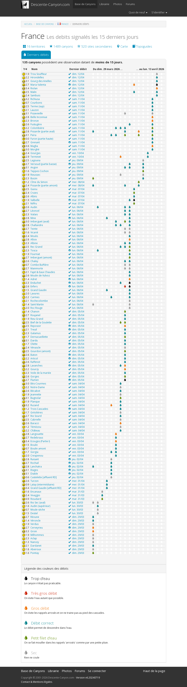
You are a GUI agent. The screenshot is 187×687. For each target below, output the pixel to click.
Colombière (37, 128)
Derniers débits (36, 55)
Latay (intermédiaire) (42, 484)
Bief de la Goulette (41, 322)
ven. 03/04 (76, 434)
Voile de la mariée (40, 373)
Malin (33, 92)
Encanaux (35, 491)
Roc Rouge (36, 308)
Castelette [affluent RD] (43, 477)
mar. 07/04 (76, 189)
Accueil (28, 24)
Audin (33, 207)
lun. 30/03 (75, 502)
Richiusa (35, 99)
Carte (122, 46)
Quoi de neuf (138, 12)
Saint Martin (37, 304)
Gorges (34, 376)
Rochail (34, 463)
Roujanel (35, 315)
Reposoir (35, 326)
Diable (34, 473)
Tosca (33, 250)
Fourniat (35, 254)
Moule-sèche (37, 509)
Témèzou (35, 427)
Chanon (34, 311)
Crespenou (36, 455)
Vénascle (35, 347)
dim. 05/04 (76, 311)
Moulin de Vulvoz (40, 275)
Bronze (34, 120)
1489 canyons (61, 46)
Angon (34, 167)
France (65, 24)
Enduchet (35, 283)
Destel (34, 513)
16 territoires (34, 46)
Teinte (34, 228)
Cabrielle (35, 419)
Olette (34, 344)
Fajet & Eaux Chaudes (42, 272)
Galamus (35, 333)
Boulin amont (38, 448)
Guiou (33, 189)
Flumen (34, 380)
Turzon (34, 481)
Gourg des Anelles (40, 81)
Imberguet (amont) (41, 257)
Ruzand (34, 405)
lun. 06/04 (75, 207)
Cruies (34, 192)
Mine (33, 218)
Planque (35, 401)
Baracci (34, 423)
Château (35, 430)
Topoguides (142, 46)
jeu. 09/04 (75, 160)
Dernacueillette (39, 337)
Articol (34, 358)
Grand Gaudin (38, 290)
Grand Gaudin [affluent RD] (45, 488)
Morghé (34, 149)
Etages (34, 470)
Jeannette (35, 394)
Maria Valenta (38, 84)
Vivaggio (35, 495)
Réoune (34, 517)
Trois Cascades (39, 409)
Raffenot (35, 362)
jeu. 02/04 (75, 459)
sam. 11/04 (76, 99)
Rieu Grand (36, 319)
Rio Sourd (36, 416)
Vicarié (34, 232)
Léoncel (34, 210)
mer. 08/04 (76, 182)
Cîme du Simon (39, 182)
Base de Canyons (85, 4)
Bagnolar (35, 398)
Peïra (33, 135)
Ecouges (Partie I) (40, 441)
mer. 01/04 (76, 481)
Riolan (34, 88)
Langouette (36, 434)
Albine (34, 243)
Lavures (34, 293)
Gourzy (34, 369)
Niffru (33, 203)
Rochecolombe (39, 301)
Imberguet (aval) (39, 221)
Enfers (34, 286)
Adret (33, 279)
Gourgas (35, 153)
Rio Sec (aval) (37, 502)
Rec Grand (36, 246)
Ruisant (34, 459)
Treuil (33, 329)
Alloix (33, 239)
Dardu (34, 340)
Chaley (34, 261)
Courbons (36, 102)
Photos (117, 4)
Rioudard (35, 499)
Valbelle (35, 200)
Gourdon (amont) (40, 351)
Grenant (35, 142)
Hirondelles (37, 77)
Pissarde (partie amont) (43, 185)
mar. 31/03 (76, 491)
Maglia (34, 146)
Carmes (34, 297)
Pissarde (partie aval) (42, 131)
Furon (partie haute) (41, 138)
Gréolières (36, 412)
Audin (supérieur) (40, 506)
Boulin (34, 445)
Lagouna (35, 160)
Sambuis (35, 95)
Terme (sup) (37, 106)
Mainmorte (36, 268)
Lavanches (36, 365)
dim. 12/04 (76, 74)
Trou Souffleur (38, 74)
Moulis (34, 236)
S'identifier (159, 12)
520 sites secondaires (94, 46)
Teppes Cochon (39, 171)
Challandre (36, 225)
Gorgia (34, 452)
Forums (130, 4)
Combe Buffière (39, 265)
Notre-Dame (37, 387)
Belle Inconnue (38, 117)
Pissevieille (36, 113)
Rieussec (35, 174)
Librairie (104, 4)
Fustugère (36, 124)
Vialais (34, 214)
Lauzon (34, 110)
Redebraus (36, 437)
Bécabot (35, 391)
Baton (33, 355)
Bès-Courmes (38, 383)
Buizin (33, 178)
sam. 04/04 (76, 383)
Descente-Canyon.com (50, 4)
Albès (33, 196)
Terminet (35, 156)
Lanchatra (36, 466)
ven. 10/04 (76, 153)
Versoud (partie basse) (43, 164)
